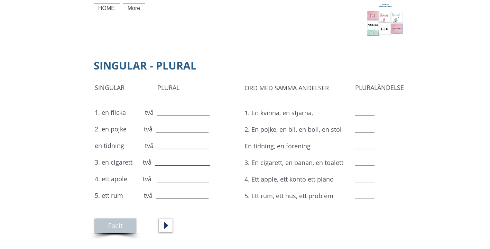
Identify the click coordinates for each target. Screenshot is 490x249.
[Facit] (115, 226)
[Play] (166, 225)
